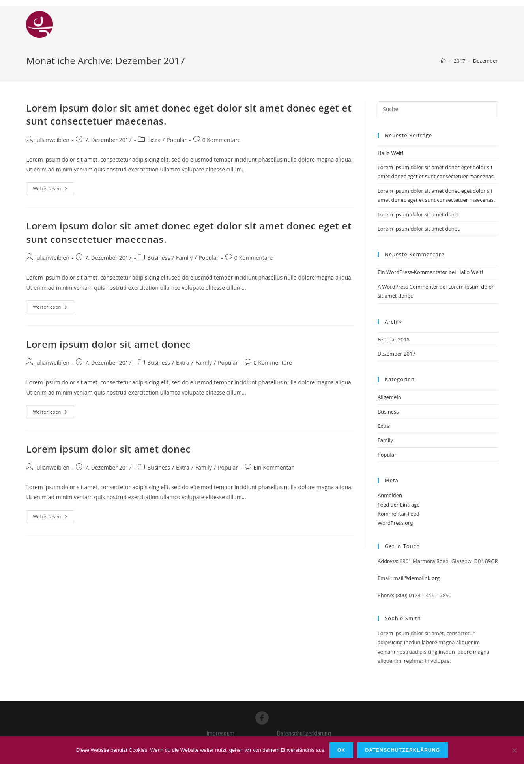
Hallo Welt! (390, 153)
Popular (177, 139)
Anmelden (390, 495)
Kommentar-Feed (398, 513)
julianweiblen (52, 139)
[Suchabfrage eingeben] (438, 109)
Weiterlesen (53, 187)
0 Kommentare (221, 139)
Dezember (485, 60)
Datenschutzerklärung (402, 750)
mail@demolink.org (416, 577)
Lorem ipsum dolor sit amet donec (108, 343)
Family (184, 257)
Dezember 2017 (396, 353)
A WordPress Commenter (408, 286)
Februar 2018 (394, 339)
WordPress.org (395, 522)
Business (158, 257)
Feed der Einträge (399, 504)
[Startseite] (443, 60)
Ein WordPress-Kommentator (412, 272)
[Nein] (514, 750)
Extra (154, 139)
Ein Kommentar (274, 467)
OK (341, 750)
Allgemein (389, 397)
